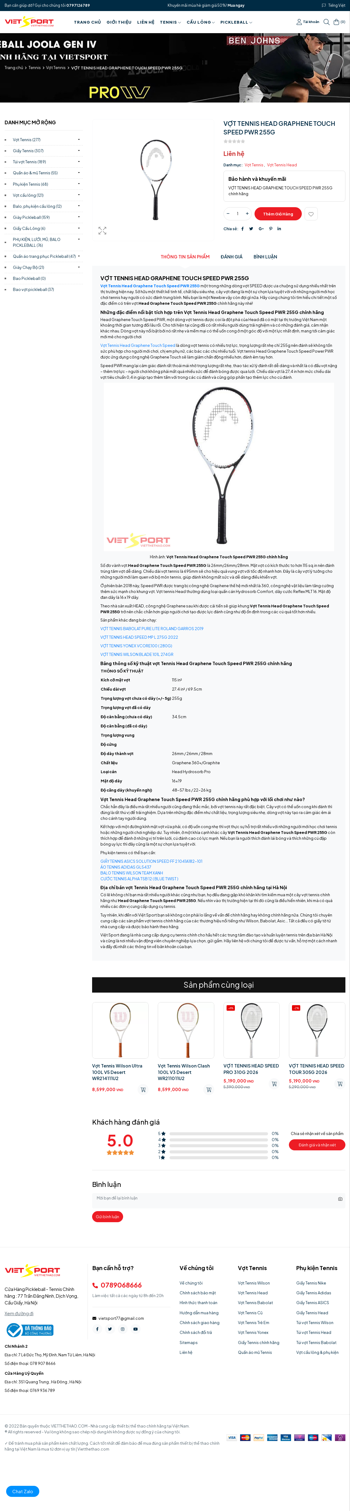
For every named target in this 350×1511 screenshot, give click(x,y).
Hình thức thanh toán (198, 1302)
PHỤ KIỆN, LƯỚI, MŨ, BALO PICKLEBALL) (36, 242)
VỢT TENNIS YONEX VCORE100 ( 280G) (136, 645)
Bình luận (265, 256)
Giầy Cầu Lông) (29, 228)
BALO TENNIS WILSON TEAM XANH (131, 872)
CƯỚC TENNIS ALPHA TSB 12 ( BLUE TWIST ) (139, 878)
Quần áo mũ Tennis (255, 1352)
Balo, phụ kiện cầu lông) (37, 206)
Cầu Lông (201, 22)
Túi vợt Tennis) (29, 161)
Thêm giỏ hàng (278, 213)
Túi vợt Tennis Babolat (316, 1342)
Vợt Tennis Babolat (255, 1302)
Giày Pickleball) (31, 217)
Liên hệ (145, 22)
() (339, 22)
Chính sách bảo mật (198, 1292)
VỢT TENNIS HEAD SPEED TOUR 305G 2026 (316, 1069)
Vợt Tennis (56, 67)
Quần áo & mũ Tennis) (35, 172)
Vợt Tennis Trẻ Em (253, 1322)
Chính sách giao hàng (200, 1322)
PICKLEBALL (236, 22)
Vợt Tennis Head (282, 164)
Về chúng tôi (191, 1282)
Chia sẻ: (231, 228)
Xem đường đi (19, 1313)
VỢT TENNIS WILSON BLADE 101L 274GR (136, 654)
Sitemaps (189, 1342)
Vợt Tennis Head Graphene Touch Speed (137, 345)
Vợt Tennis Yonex (253, 1332)
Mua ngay (236, 5)
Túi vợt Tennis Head (313, 1332)
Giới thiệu (119, 22)
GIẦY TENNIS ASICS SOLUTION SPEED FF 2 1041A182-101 (151, 861)
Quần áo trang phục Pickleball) (44, 256)
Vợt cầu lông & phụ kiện (317, 1352)
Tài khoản (308, 22)
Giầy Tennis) (28, 150)
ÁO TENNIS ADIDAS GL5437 (125, 867)
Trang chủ (87, 22)
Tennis (170, 22)
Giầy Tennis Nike (311, 1282)
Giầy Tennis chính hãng (258, 1342)
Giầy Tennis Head (312, 1312)
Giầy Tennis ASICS (312, 1302)
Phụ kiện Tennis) (30, 184)
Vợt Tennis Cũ (250, 1312)
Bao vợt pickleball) (33, 289)
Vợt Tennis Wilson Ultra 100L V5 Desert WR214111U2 (117, 1072)
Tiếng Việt (337, 5)
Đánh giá (232, 256)
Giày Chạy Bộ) (28, 267)
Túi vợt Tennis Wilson (314, 1322)
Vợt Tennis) (27, 139)
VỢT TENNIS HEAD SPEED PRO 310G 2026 (251, 1069)
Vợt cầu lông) (28, 195)
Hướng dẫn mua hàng (199, 1312)
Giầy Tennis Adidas (313, 1292)
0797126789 (78, 5)
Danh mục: (233, 164)
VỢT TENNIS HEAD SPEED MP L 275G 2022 (139, 637)
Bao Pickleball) (29, 278)
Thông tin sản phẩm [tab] (185, 256)
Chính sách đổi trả (196, 1332)
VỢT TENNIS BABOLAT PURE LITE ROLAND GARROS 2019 (152, 628)
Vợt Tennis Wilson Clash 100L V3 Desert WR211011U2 (184, 1072)
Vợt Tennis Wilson (254, 1282)
